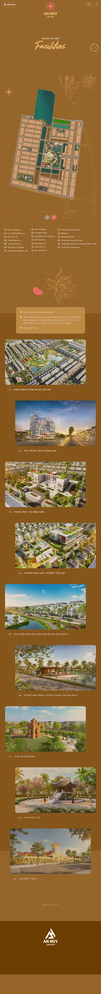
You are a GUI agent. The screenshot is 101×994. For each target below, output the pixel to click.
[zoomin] (53, 217)
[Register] (9, 4)
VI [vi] (96, 4)
